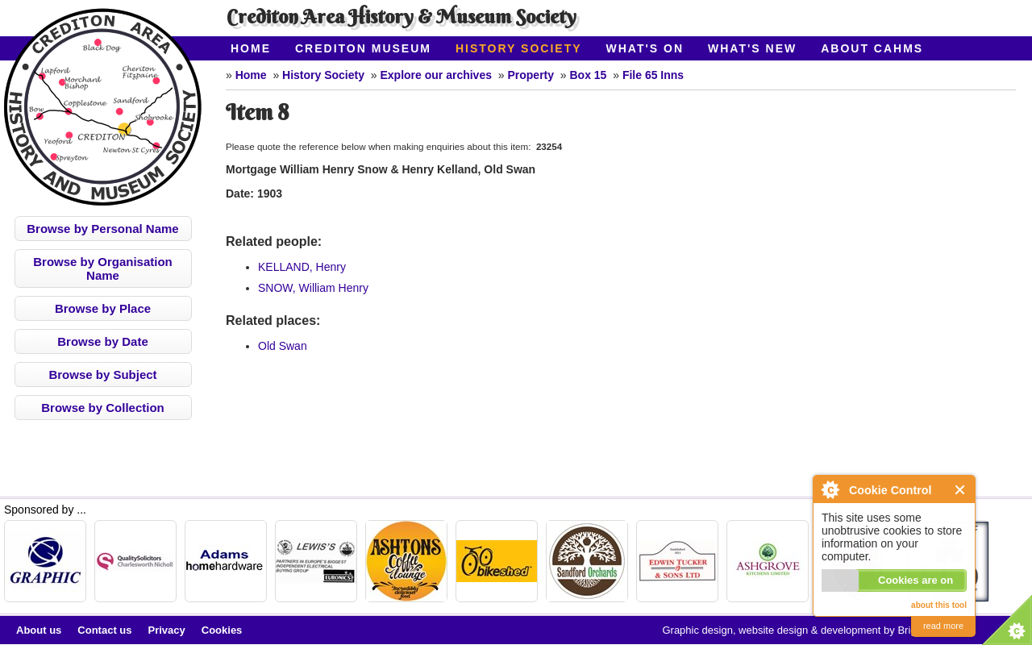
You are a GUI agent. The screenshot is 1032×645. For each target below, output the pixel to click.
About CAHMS (872, 48)
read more (943, 625)
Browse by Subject (102, 374)
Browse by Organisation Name (103, 268)
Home (251, 48)
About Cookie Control (830, 489)
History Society (519, 48)
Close (960, 490)
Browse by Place (103, 308)
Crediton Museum (363, 48)
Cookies (222, 630)
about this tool (939, 605)
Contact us (104, 630)
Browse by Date (102, 341)
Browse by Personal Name (102, 228)
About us (38, 630)
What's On (645, 48)
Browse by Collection (102, 407)
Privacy (166, 630)
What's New (752, 48)
